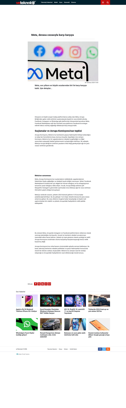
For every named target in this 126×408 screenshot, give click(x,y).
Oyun (60, 2)
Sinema (73, 2)
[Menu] (102, 2)
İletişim (66, 349)
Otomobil (67, 2)
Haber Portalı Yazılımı (24, 354)
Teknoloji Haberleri (47, 2)
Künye (60, 349)
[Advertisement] (63, 18)
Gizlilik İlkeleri (73, 349)
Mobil (56, 2)
